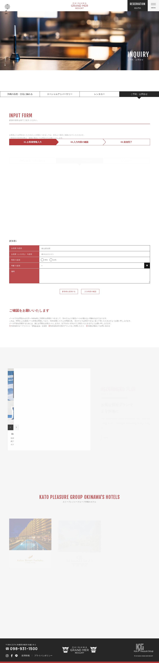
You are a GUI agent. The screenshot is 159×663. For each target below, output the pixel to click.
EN (6, 13)
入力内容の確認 (90, 298)
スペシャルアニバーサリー (59, 94)
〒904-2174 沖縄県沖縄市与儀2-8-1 (21, 645)
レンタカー (99, 94)
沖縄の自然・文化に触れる (20, 94)
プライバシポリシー (43, 655)
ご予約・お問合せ (139, 94)
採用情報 (26, 655)
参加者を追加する (68, 298)
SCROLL (5, 61)
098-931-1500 (22, 648)
